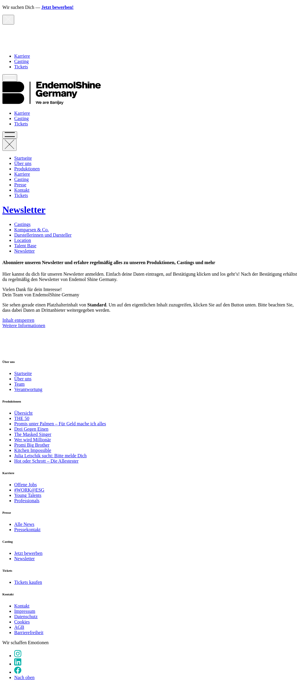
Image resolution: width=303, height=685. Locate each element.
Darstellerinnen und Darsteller (43, 235)
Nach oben (24, 677)
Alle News (24, 524)
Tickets (21, 66)
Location (22, 240)
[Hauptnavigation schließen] (9, 145)
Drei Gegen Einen (31, 429)
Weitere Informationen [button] (23, 325)
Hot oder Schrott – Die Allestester (46, 460)
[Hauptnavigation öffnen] (9, 78)
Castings (22, 224)
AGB (19, 627)
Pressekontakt (27, 529)
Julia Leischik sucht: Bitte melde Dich (50, 455)
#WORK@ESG (29, 489)
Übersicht (23, 413)
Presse (20, 184)
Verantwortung (28, 389)
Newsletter (24, 250)
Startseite (23, 158)
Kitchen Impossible (32, 450)
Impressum (24, 611)
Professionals (26, 500)
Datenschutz (26, 616)
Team (19, 384)
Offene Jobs (25, 484)
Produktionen (27, 168)
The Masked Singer (32, 434)
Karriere (22, 56)
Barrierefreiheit (28, 632)
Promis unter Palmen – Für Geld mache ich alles (60, 423)
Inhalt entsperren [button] (18, 320)
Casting (21, 61)
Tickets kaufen (28, 582)
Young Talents (27, 495)
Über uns (22, 163)
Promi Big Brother (31, 444)
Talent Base (25, 245)
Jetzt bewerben (28, 553)
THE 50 (21, 418)
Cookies (22, 621)
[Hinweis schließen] (8, 20)
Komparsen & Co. (31, 229)
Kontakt (22, 190)
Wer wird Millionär (32, 439)
